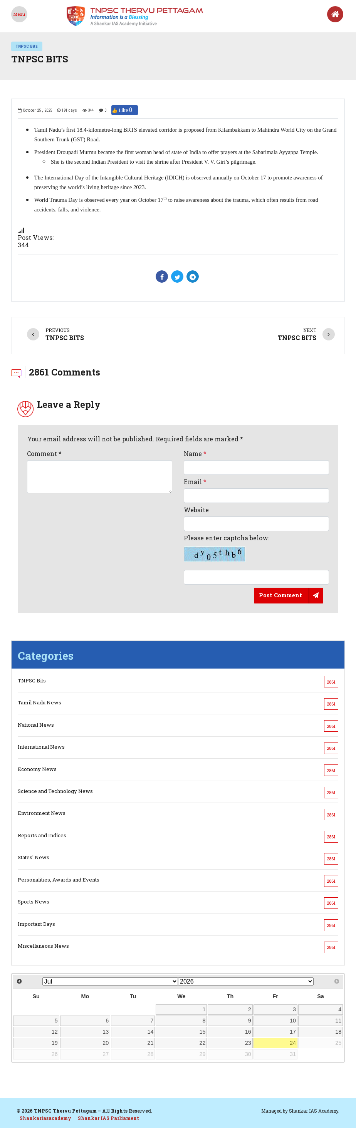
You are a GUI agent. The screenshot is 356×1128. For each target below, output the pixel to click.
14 (151, 1032)
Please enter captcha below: (226, 548)
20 (105, 1043)
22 (203, 1043)
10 (293, 1020)
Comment (44, 453)
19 (55, 1043)
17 (293, 1032)
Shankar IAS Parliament (108, 1118)
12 (55, 1032)
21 (151, 1043)
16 (248, 1032)
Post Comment (280, 595)
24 (293, 1043)
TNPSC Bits (27, 46)
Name (195, 453)
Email (195, 481)
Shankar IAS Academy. (314, 1111)
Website (196, 509)
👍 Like (125, 110)
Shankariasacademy (45, 1118)
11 (338, 1020)
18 (338, 1032)
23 (248, 1043)
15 (203, 1032)
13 (105, 1032)
